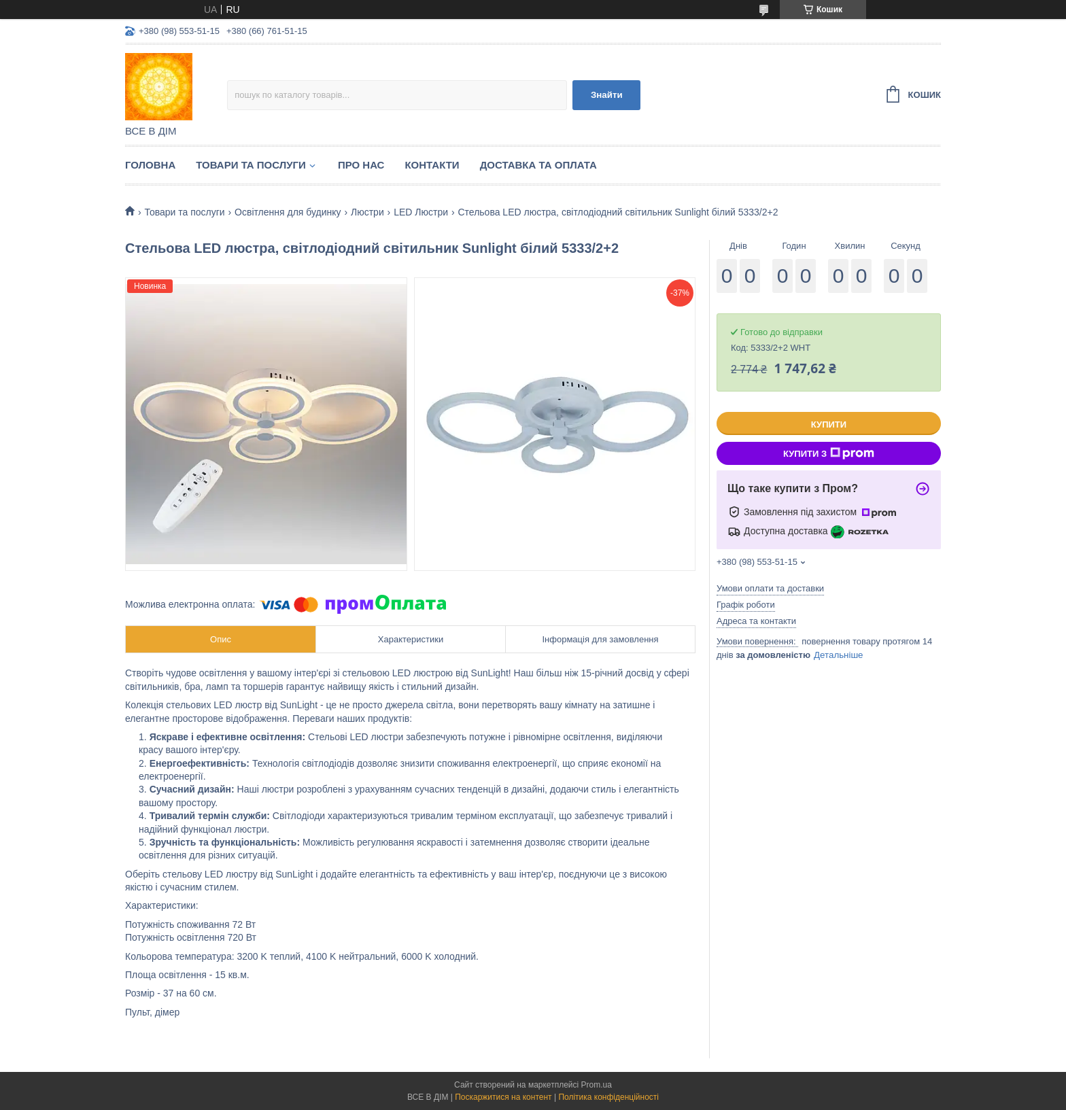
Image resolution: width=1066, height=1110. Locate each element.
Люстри (367, 212)
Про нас (361, 165)
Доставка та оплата (538, 165)
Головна (150, 165)
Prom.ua (596, 1085)
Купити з (828, 453)
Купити (828, 424)
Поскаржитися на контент (503, 1097)
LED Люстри (421, 212)
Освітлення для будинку (288, 212)
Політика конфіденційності (608, 1097)
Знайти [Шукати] (607, 95)
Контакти (432, 165)
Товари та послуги (251, 165)
